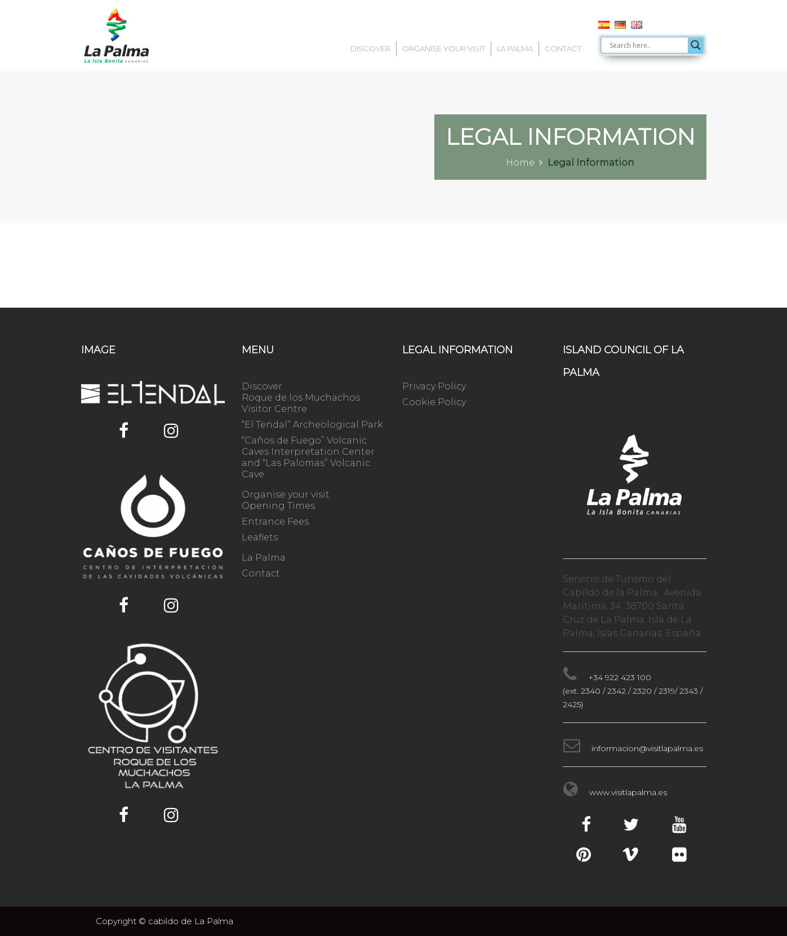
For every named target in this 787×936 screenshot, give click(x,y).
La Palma (515, 48)
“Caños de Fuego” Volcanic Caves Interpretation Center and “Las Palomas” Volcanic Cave (308, 457)
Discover (370, 48)
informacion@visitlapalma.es (647, 748)
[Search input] (647, 45)
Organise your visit (443, 48)
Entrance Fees (275, 521)
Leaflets (260, 537)
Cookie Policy (434, 402)
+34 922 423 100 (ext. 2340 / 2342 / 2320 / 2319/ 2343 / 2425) (632, 690)
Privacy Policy (434, 386)
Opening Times (278, 505)
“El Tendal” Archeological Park (312, 424)
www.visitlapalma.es (628, 792)
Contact (563, 48)
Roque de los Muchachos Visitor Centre (301, 403)
